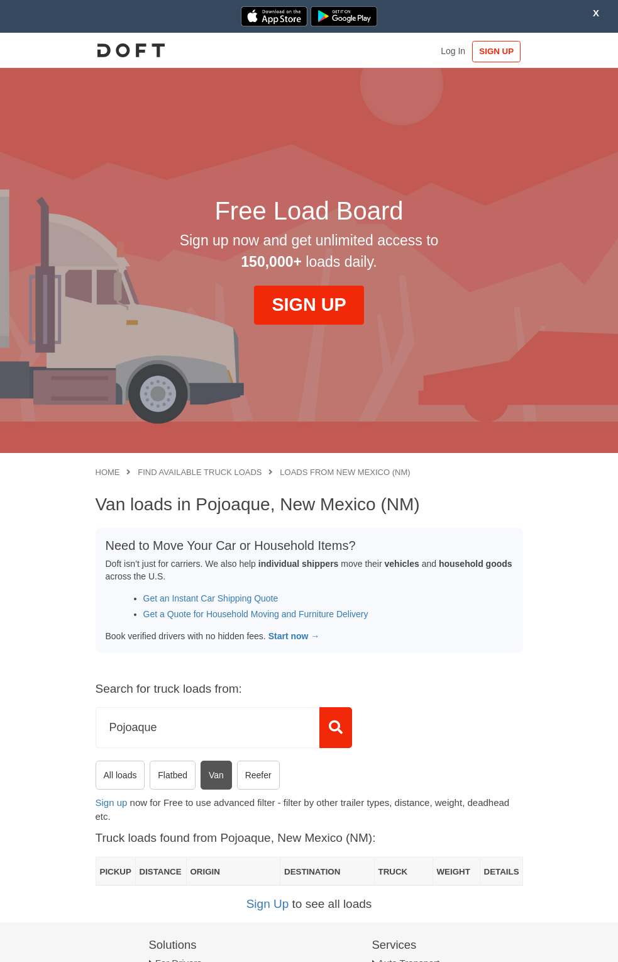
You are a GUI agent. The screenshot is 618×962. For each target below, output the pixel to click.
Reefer (258, 775)
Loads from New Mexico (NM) (345, 472)
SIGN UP (496, 51)
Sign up (112, 802)
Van (216, 775)
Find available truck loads (200, 472)
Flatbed (172, 775)
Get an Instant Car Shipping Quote (211, 598)
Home (108, 472)
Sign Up (267, 903)
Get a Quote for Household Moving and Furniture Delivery (255, 614)
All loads (120, 775)
